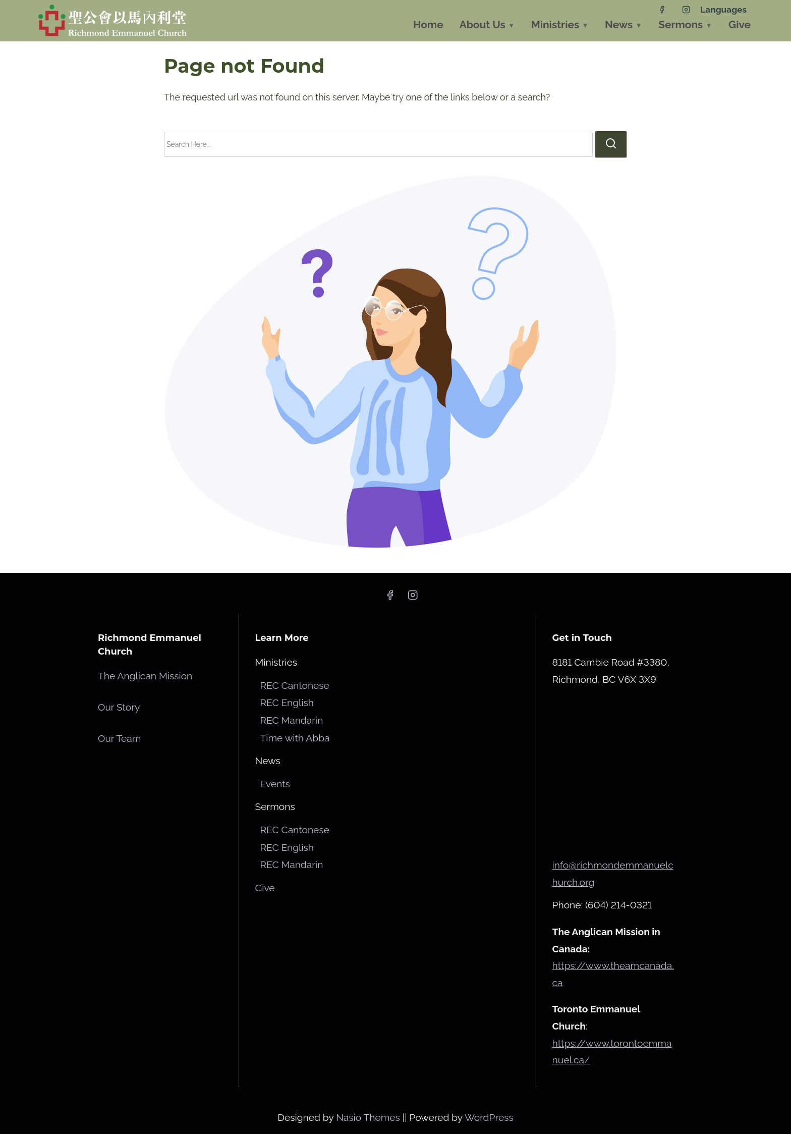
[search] (611, 144)
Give (265, 887)
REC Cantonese (294, 685)
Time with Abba (295, 737)
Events (275, 783)
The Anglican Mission (145, 675)
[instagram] (686, 10)
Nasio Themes (369, 1117)
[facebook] (662, 10)
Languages (723, 10)
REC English (287, 702)
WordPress (489, 1117)
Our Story (119, 707)
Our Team (119, 738)
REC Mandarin (291, 720)
